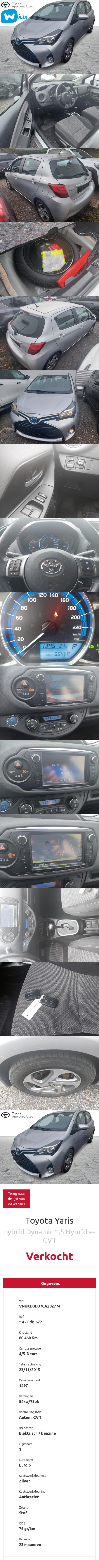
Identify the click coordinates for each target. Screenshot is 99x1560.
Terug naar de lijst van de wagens (16, 1199)
